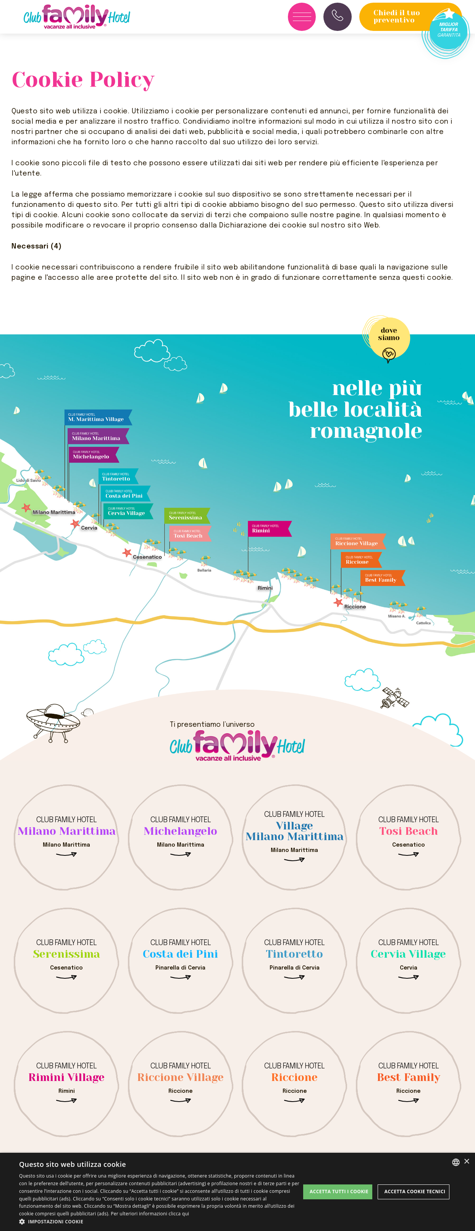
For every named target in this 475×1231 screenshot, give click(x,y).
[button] (160, 1221)
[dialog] (237, 1192)
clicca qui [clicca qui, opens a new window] (179, 1213)
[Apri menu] (302, 17)
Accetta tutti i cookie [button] (339, 1191)
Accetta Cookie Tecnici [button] (415, 1191)
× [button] (466, 1162)
